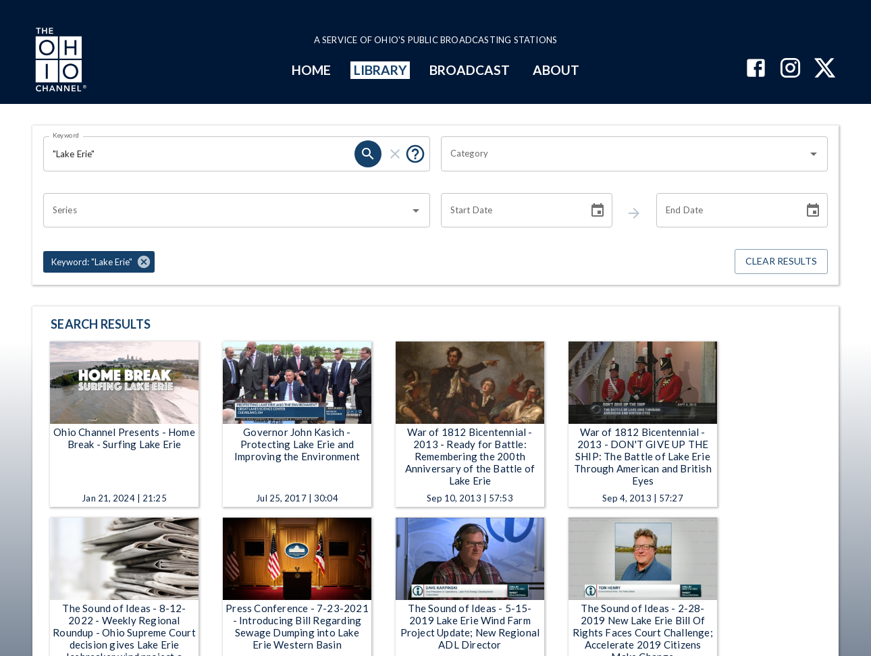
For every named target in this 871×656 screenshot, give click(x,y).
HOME (311, 70)
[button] (99, 262)
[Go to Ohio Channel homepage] (59, 61)
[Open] (813, 153)
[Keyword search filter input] (198, 153)
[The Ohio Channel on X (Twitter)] (825, 69)
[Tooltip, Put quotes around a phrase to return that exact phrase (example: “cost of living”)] (415, 154)
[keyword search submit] (367, 153)
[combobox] (624, 153)
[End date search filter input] (725, 210)
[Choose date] (597, 210)
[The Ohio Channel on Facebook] (756, 69)
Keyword (66, 135)
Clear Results (781, 261)
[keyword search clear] (394, 153)
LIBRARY (380, 70)
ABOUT (556, 70)
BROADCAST (469, 70)
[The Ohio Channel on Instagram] (790, 69)
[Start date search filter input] (510, 210)
